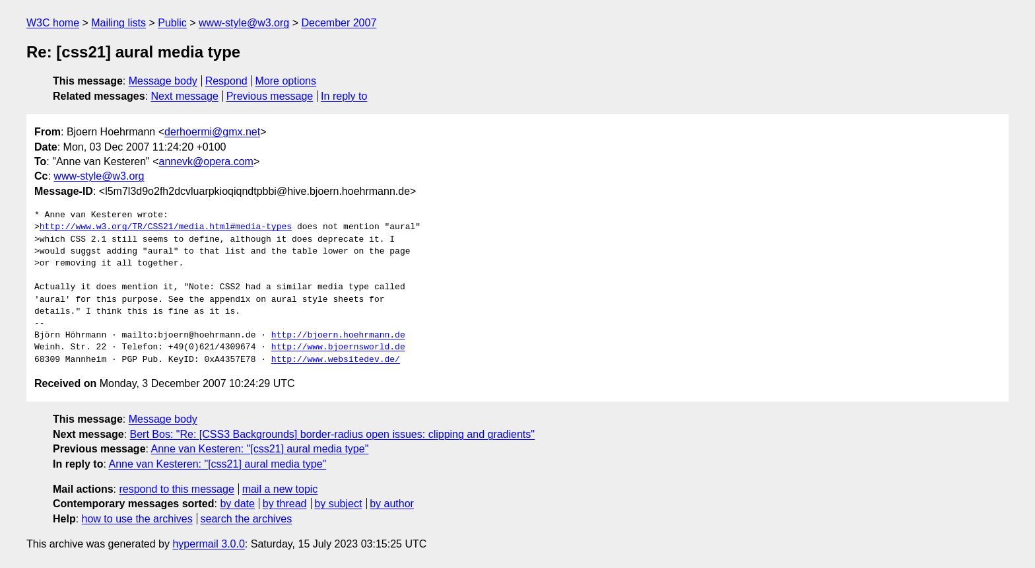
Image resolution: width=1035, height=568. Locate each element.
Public (172, 22)
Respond (226, 81)
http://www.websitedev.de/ (335, 360)
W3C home (52, 22)
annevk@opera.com (206, 161)
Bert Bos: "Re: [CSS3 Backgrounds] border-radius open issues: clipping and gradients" (332, 434)
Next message (184, 96)
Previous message (270, 96)
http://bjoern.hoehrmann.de (338, 335)
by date (237, 503)
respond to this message (176, 489)
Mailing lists (118, 22)
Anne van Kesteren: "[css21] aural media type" (260, 448)
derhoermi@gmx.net (212, 131)
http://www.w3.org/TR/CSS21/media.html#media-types (166, 227)
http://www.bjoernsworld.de (338, 347)
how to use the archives (137, 518)
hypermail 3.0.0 (208, 544)
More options (286, 81)
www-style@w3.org (244, 22)
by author (392, 503)
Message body (163, 81)
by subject (338, 503)
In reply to (344, 96)
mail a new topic (280, 489)
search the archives (246, 518)
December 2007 (338, 22)
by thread (285, 503)
